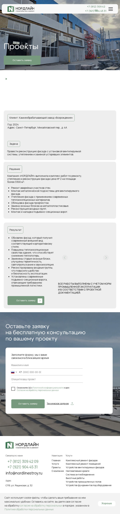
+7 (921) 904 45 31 (23, 466)
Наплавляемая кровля (77, 470)
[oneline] (43, 379)
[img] (21, 9)
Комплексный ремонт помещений (83, 463)
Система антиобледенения (80, 474)
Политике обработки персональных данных (29, 509)
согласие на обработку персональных (41, 505)
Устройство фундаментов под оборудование (88, 485)
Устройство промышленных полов (83, 481)
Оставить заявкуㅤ (27, 403)
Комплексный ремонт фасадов (81, 460)
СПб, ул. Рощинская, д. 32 (19, 485)
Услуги (55, 463)
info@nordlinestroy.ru (24, 473)
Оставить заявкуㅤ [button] (22, 60)
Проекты (56, 467)
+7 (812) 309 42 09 (96, 8)
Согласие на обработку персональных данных (38, 390)
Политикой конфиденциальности (48, 387)
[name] (24, 365)
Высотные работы (75, 478)
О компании (58, 470)
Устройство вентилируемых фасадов (85, 467)
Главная (56, 460)
